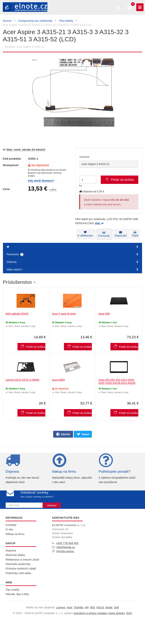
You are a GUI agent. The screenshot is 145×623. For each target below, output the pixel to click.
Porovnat (104, 234)
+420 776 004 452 (67, 543)
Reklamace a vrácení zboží (22, 559)
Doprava (12, 471)
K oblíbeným (85, 234)
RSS (129, 613)
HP (86, 607)
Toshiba (78, 607)
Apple (108, 607)
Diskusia (72, 261)
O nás (9, 529)
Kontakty (11, 524)
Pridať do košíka (32, 346)
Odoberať (52, 505)
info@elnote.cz (66, 547)
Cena (6, 189)
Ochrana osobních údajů (21, 568)
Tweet (83, 434)
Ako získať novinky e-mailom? (36, 496)
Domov (7, 20)
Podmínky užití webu (18, 573)
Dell (116, 607)
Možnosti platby (15, 554)
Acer (69, 607)
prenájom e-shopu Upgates (90, 613)
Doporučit (121, 234)
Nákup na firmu (64, 471)
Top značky (13, 589)
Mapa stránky (116, 613)
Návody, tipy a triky (17, 594)
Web (9, 582)
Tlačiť (136, 234)
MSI (92, 607)
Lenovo (60, 607)
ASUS (100, 607)
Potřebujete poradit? (114, 471)
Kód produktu (12, 158)
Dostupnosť (11, 165)
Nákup (10, 543)
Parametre (72, 254)
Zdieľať (63, 434)
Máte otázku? (72, 269)
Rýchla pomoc (65, 551)
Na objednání (38, 165)
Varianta (84, 156)
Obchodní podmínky (18, 564)
